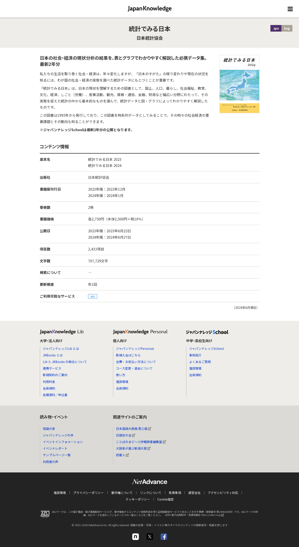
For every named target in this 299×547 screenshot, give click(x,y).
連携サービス (52, 368)
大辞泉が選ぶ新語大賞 (133, 448)
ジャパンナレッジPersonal (135, 348)
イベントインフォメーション (63, 442)
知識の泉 (49, 428)
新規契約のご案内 (55, 375)
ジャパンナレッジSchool (206, 348)
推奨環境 (122, 381)
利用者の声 (50, 461)
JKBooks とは (53, 355)
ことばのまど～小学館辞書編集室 (141, 442)
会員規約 (49, 388)
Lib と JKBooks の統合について (65, 361)
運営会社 (194, 492)
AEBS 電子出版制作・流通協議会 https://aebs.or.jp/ (195, 516)
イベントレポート (55, 448)
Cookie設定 (165, 499)
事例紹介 (195, 355)
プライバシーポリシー (88, 492)
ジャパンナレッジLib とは (61, 348)
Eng (287, 28)
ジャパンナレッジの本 (58, 435)
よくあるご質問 (200, 361)
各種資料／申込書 (55, 395)
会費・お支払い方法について (136, 361)
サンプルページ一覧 (57, 455)
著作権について (122, 492)
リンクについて (150, 492)
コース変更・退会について (134, 368)
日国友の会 (125, 435)
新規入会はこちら (128, 355)
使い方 (120, 375)
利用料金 (49, 381)
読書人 (122, 455)
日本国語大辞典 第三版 (133, 428)
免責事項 (175, 492)
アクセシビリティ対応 (223, 492)
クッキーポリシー (137, 499)
